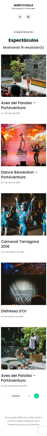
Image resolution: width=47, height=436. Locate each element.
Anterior (16, 395)
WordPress (33, 424)
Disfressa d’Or (14, 311)
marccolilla (23, 5)
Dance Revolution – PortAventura (19, 175)
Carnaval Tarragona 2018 (20, 244)
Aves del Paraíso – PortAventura (18, 105)
